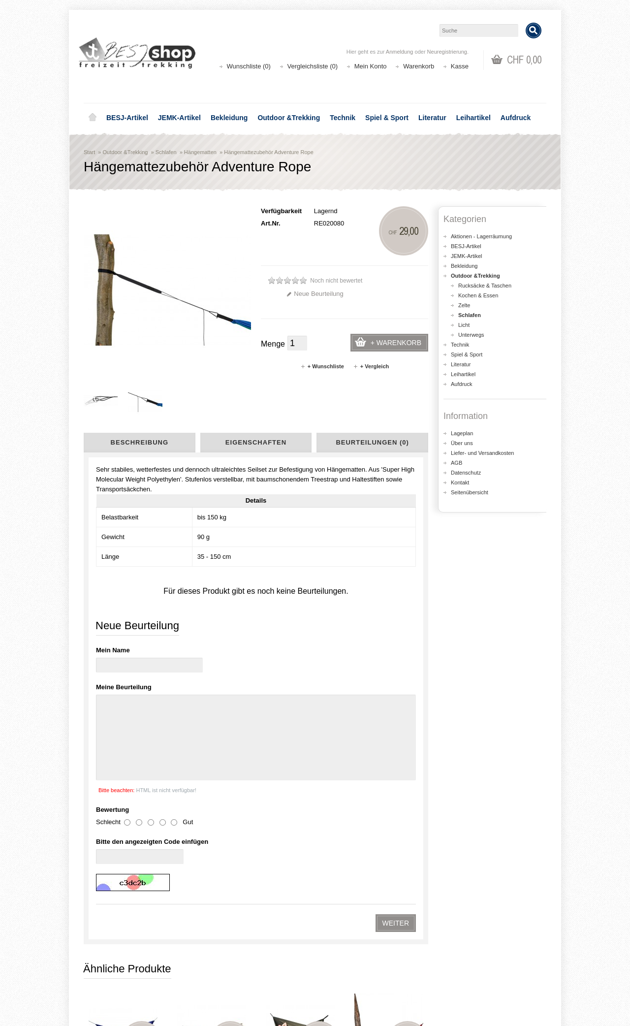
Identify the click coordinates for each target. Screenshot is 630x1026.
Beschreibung (139, 442)
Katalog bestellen (470, 964)
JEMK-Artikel (179, 118)
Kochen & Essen (478, 295)
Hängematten (200, 152)
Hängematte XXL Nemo (211, 639)
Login (335, 954)
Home (92, 118)
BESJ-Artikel (127, 118)
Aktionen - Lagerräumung (481, 236)
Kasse (460, 66)
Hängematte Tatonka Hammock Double (123, 757)
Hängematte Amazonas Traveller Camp (211, 757)
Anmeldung (399, 52)
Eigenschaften (255, 442)
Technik (342, 118)
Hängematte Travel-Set (123, 639)
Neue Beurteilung (314, 293)
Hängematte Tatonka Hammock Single (388, 644)
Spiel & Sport (387, 118)
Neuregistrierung (447, 52)
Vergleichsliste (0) (312, 66)
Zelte (464, 305)
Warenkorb (418, 66)
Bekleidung (229, 118)
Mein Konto (370, 66)
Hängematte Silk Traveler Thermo (300, 644)
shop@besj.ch (280, 870)
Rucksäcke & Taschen (484, 286)
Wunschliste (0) (249, 66)
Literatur (432, 118)
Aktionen (221, 954)
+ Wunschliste (322, 366)
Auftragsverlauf (348, 964)
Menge (273, 344)
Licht (464, 325)
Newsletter (342, 984)
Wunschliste (344, 974)
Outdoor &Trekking (288, 118)
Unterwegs (471, 335)
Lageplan (462, 433)
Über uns (462, 443)
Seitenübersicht (469, 492)
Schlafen (166, 152)
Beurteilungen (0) (372, 442)
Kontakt (460, 482)
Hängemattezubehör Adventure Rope (269, 152)
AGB (456, 463)
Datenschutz (466, 473)
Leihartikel (473, 118)
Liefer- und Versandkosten (482, 453)
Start (89, 152)
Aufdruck (516, 118)
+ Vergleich (371, 366)
